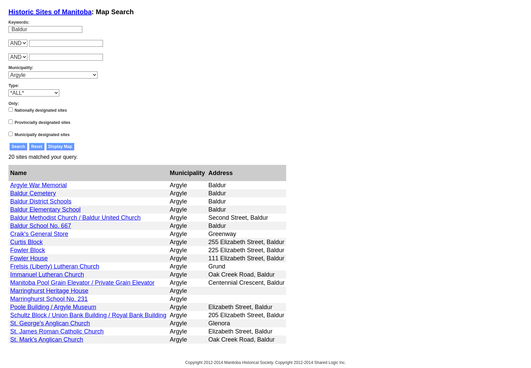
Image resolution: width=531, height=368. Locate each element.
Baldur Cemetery (33, 193)
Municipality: (20, 68)
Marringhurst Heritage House (49, 290)
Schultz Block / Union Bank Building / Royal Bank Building (88, 315)
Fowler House (29, 258)
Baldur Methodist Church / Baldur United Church (75, 217)
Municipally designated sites (42, 134)
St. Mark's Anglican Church (46, 339)
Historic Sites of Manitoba (50, 12)
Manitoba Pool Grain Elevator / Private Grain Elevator (82, 282)
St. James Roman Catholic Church (57, 331)
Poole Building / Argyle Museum (53, 307)
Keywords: (18, 22)
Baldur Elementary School (45, 209)
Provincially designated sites (42, 122)
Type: (13, 86)
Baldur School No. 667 (40, 225)
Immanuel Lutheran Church (47, 274)
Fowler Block (27, 250)
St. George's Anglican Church (50, 323)
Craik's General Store (39, 234)
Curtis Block (26, 242)
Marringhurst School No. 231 (49, 299)
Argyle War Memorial (38, 185)
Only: (13, 104)
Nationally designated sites (41, 110)
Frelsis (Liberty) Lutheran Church (54, 266)
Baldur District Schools (40, 201)
